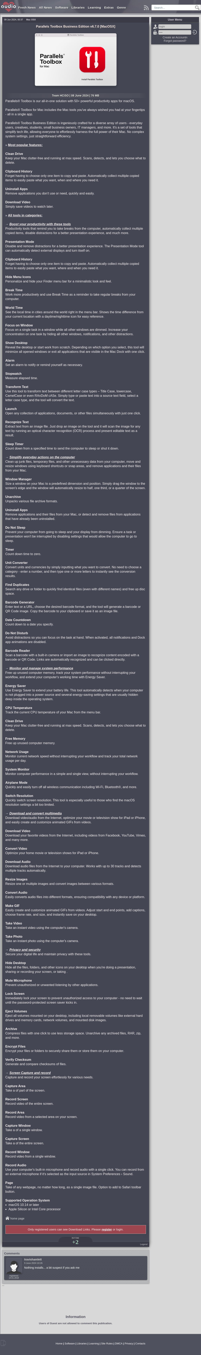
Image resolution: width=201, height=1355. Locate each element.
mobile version (3, 1343)
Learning (94, 7)
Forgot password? (155, 32)
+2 (75, 1242)
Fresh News (27, 7)
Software (61, 7)
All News (45, 7)
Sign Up (155, 26)
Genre (121, 7)
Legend (144, 1244)
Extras (109, 7)
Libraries (78, 7)
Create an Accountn (175, 37)
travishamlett (33, 1259)
